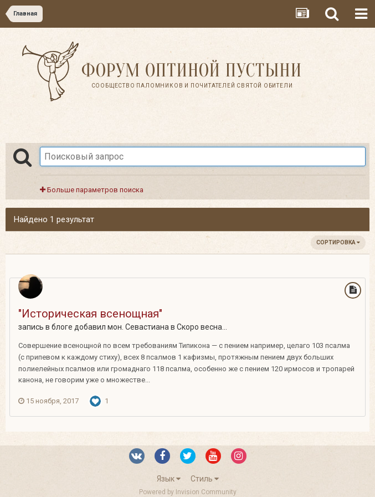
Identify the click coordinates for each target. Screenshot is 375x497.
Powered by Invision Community (188, 492)
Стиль (205, 478)
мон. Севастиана (138, 326)
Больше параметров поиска (91, 190)
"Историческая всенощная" (90, 313)
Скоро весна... (202, 326)
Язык (169, 478)
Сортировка (338, 242)
